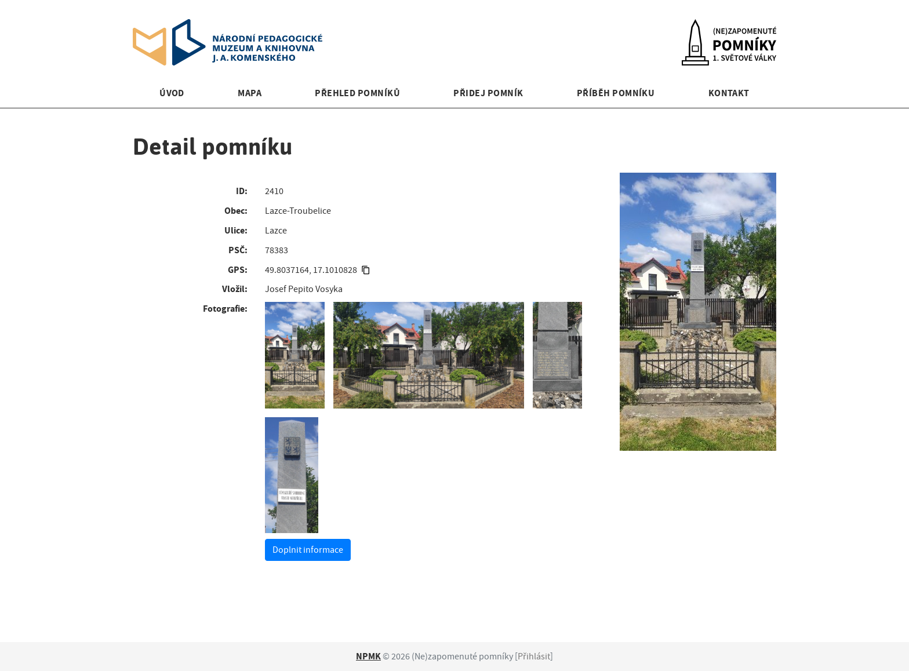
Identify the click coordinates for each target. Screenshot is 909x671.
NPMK (368, 656)
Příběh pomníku (616, 93)
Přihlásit (534, 656)
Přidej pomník (488, 93)
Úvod (171, 93)
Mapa (249, 93)
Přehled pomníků (357, 93)
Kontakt (729, 93)
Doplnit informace (307, 550)
